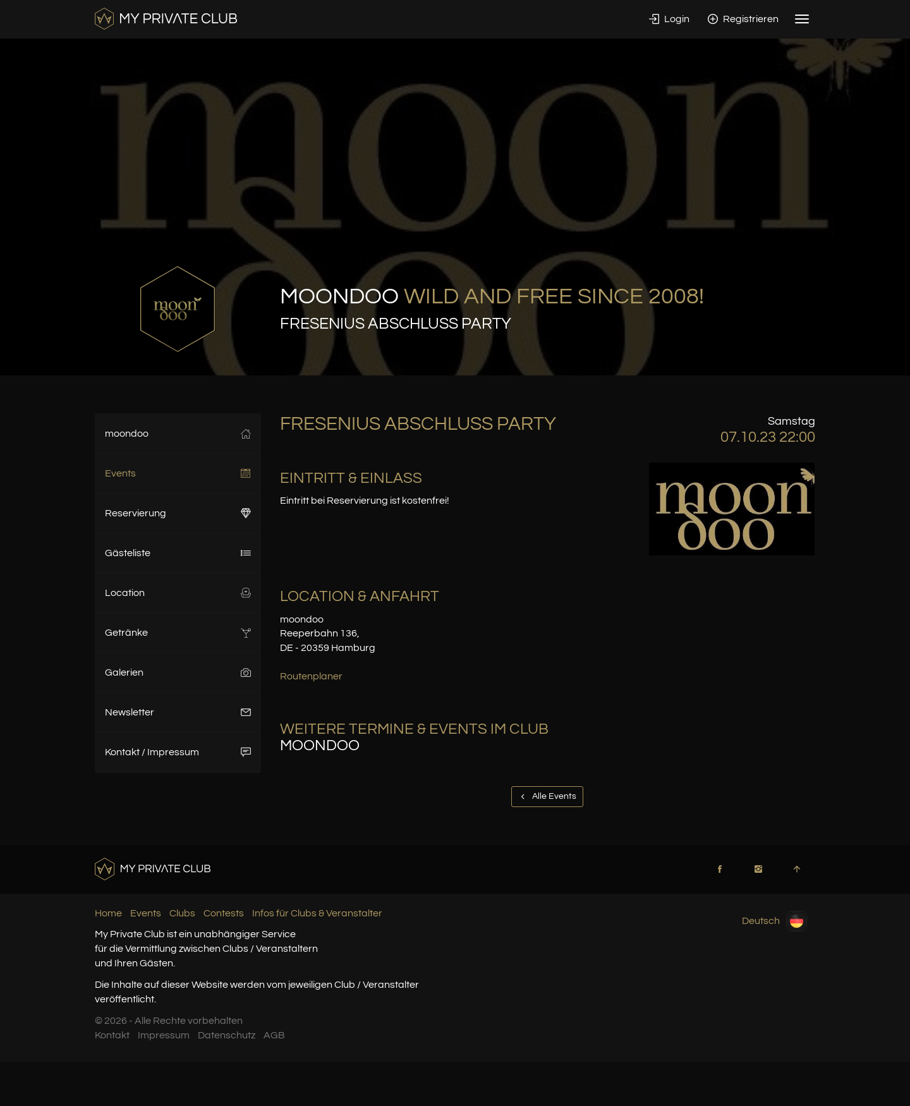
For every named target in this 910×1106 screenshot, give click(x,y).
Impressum (164, 1035)
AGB (274, 1035)
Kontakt (112, 1035)
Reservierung (178, 513)
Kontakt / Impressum (178, 752)
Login (669, 19)
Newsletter (178, 712)
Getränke (178, 633)
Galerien (178, 672)
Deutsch (774, 921)
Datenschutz (226, 1035)
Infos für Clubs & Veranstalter (317, 913)
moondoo (178, 434)
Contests (223, 913)
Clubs (182, 913)
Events (178, 473)
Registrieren (743, 19)
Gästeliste (178, 553)
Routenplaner (311, 676)
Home (108, 913)
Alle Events (547, 796)
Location (178, 593)
